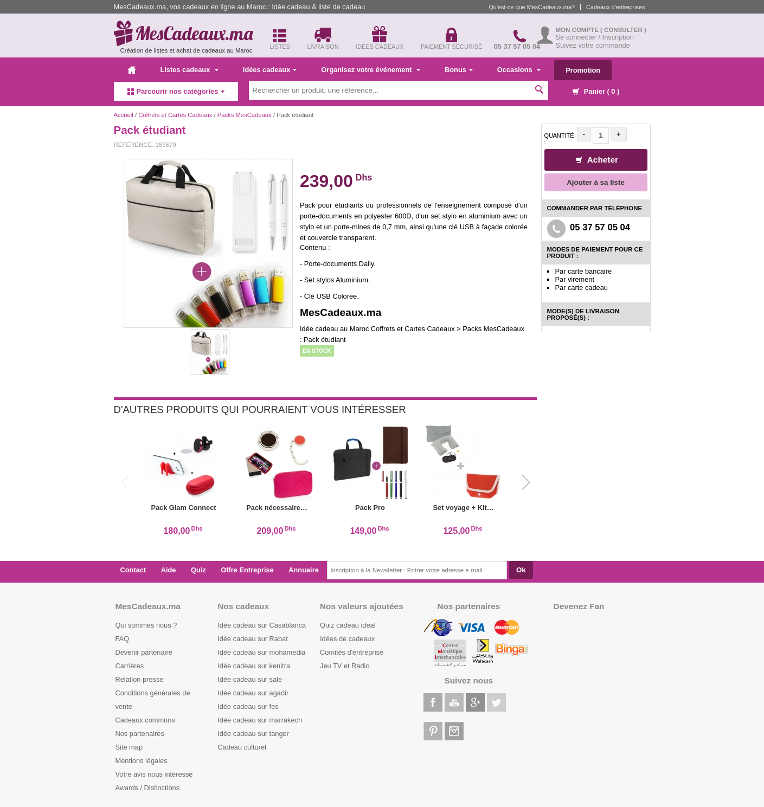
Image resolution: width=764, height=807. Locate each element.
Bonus (459, 70)
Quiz (198, 570)
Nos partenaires (139, 733)
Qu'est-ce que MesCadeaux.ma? (532, 7)
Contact (133, 570)
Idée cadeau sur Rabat (252, 639)
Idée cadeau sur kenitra (253, 666)
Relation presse (139, 679)
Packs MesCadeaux (244, 115)
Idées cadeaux (270, 70)
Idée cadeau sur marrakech (259, 720)
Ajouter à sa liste (596, 182)
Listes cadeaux (189, 70)
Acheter (597, 159)
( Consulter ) (623, 30)
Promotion (583, 70)
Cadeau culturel (241, 747)
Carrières (129, 666)
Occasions (519, 70)
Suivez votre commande (593, 45)
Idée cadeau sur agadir (252, 693)
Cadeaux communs (145, 720)
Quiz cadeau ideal (347, 625)
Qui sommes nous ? (146, 625)
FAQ (122, 639)
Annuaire (303, 570)
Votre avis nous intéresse (154, 774)
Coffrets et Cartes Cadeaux (175, 115)
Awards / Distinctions (147, 788)
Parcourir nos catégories (176, 91)
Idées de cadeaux (347, 639)
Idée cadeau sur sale (249, 679)
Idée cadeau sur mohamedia (261, 652)
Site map (129, 747)
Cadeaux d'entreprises (615, 7)
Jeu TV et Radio (345, 666)
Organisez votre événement (370, 70)
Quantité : (559, 138)
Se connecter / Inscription (595, 37)
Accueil (123, 115)
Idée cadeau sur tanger (253, 733)
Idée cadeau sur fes (247, 706)
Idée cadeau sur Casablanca (261, 625)
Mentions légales (141, 761)
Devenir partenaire (143, 652)
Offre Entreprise (247, 570)
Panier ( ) (596, 91)
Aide (168, 570)
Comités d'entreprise (351, 652)
